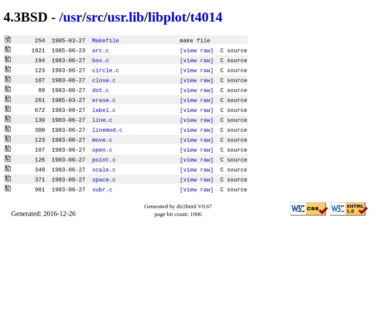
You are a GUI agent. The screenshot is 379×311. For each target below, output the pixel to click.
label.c (104, 110)
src (94, 17)
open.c (102, 149)
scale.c (104, 169)
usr (72, 17)
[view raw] (196, 50)
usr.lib (125, 17)
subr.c (102, 189)
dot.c (100, 90)
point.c (104, 159)
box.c (100, 60)
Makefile (105, 40)
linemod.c (107, 129)
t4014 (206, 17)
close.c (104, 80)
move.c (102, 139)
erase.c (104, 100)
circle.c (105, 70)
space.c (104, 179)
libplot (167, 17)
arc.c (100, 50)
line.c (102, 120)
